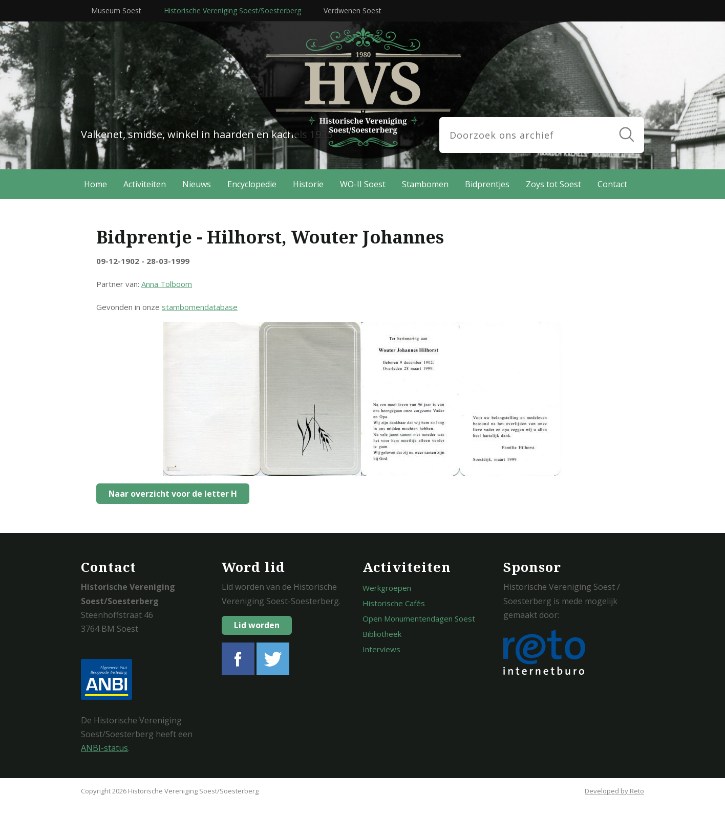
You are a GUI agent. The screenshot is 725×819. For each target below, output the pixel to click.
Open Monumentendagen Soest (419, 618)
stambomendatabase (200, 307)
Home (95, 184)
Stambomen (425, 184)
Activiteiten (144, 184)
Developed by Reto (614, 790)
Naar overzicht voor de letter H (170, 494)
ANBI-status (104, 748)
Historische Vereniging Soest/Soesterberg (232, 10)
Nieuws (196, 184)
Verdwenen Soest (352, 10)
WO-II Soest (363, 184)
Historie (308, 184)
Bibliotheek (382, 634)
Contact (612, 184)
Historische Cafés (394, 603)
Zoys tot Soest (553, 184)
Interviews (381, 649)
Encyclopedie (251, 184)
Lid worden (257, 625)
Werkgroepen (387, 588)
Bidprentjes (487, 184)
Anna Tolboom (166, 284)
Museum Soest (116, 10)
